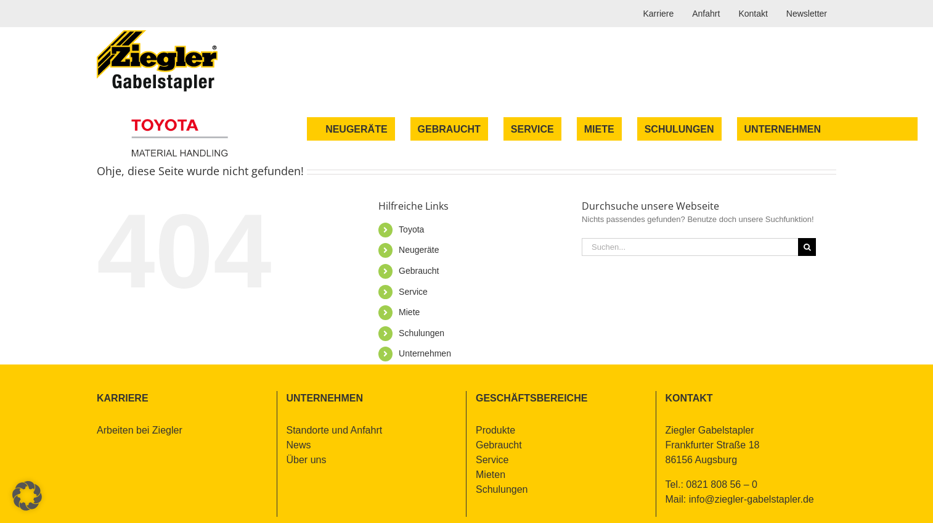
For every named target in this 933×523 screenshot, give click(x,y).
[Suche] (807, 247)
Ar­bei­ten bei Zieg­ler (139, 430)
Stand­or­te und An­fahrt (335, 430)
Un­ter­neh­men (425, 353)
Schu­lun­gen (421, 333)
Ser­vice (413, 292)
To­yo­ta (411, 229)
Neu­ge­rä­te (419, 250)
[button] (27, 496)
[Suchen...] (690, 247)
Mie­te (409, 312)
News (299, 445)
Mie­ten (490, 474)
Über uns (307, 460)
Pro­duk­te (495, 430)
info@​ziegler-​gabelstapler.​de (751, 499)
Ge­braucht (419, 271)
